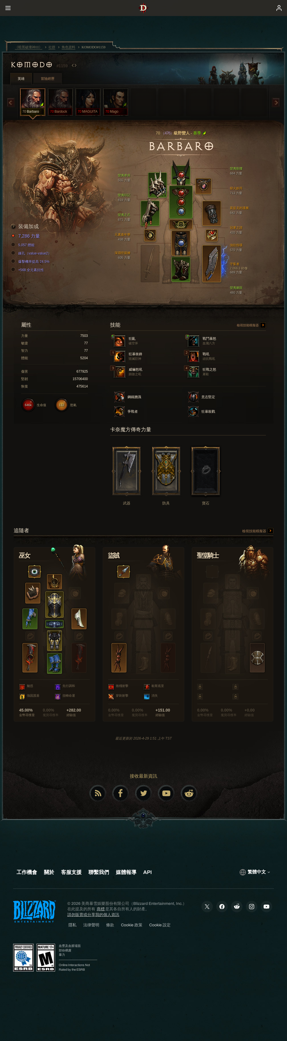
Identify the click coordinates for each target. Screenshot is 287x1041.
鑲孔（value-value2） (32, 253)
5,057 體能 (24, 245)
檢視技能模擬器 (251, 325)
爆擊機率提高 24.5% (31, 261)
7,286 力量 (26, 236)
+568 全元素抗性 (28, 270)
